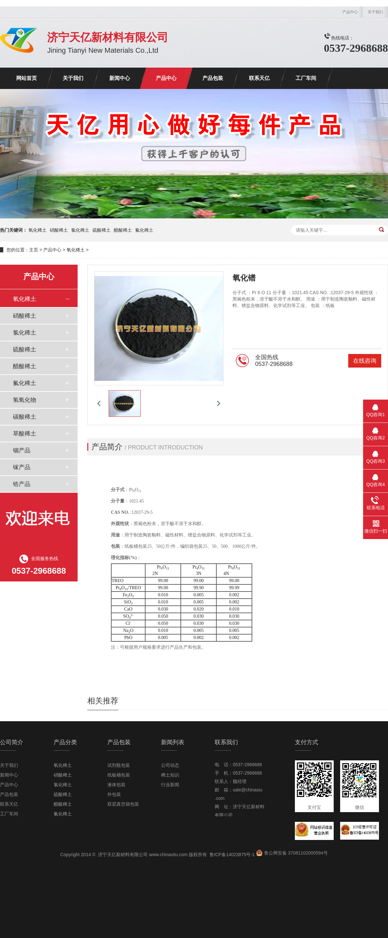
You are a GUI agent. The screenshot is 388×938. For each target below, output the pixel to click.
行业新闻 (170, 784)
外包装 (114, 794)
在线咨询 (364, 361)
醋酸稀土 (123, 230)
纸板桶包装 (118, 775)
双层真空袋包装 (123, 804)
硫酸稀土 (101, 230)
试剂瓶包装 (118, 765)
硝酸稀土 (59, 230)
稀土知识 (170, 775)
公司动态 (170, 765)
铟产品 (21, 450)
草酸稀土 (24, 433)
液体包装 (116, 784)
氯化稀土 (80, 230)
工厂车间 (306, 78)
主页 (33, 249)
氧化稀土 (37, 230)
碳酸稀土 (24, 417)
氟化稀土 (144, 230)
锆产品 (21, 484)
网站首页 (26, 78)
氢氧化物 (24, 400)
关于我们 (375, 12)
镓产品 (21, 467)
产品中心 (350, 12)
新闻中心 (119, 78)
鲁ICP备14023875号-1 (232, 854)
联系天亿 (259, 78)
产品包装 (212, 78)
